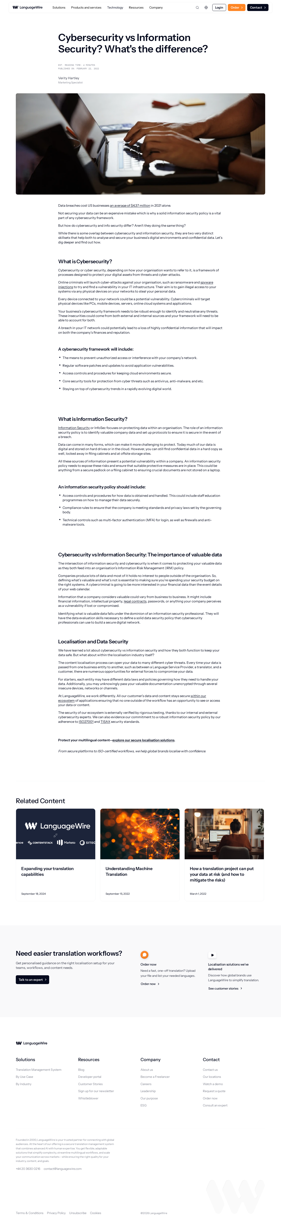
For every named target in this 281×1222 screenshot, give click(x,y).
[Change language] (206, 7)
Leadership (148, 1091)
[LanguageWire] (28, 7)
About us (146, 1070)
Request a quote (214, 1091)
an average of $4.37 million (130, 205)
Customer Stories (90, 1084)
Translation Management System (38, 1070)
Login (219, 7)
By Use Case (24, 1077)
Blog (81, 1070)
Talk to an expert (31, 980)
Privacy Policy (56, 1213)
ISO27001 (86, 722)
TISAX (105, 722)
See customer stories (223, 988)
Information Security (74, 428)
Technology (115, 7)
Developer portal (89, 1077)
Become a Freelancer (155, 1077)
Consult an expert (215, 1105)
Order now (148, 984)
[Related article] (55, 855)
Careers (145, 1084)
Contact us (210, 1070)
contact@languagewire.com (63, 1169)
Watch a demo (213, 1084)
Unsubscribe (77, 1213)
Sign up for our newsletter (96, 1091)
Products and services (86, 7)
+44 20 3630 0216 (28, 1169)
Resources (136, 7)
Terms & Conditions (29, 1213)
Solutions (58, 7)
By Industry (23, 1084)
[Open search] (197, 7)
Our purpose (149, 1098)
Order (235, 7)
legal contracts (135, 601)
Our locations (212, 1077)
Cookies (95, 1213)
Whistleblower (88, 1098)
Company (156, 7)
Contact (256, 7)
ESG (143, 1105)
